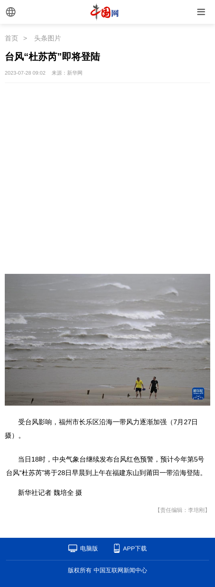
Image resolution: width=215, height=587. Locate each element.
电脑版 (89, 548)
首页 (11, 38)
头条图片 (47, 38)
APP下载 (135, 548)
